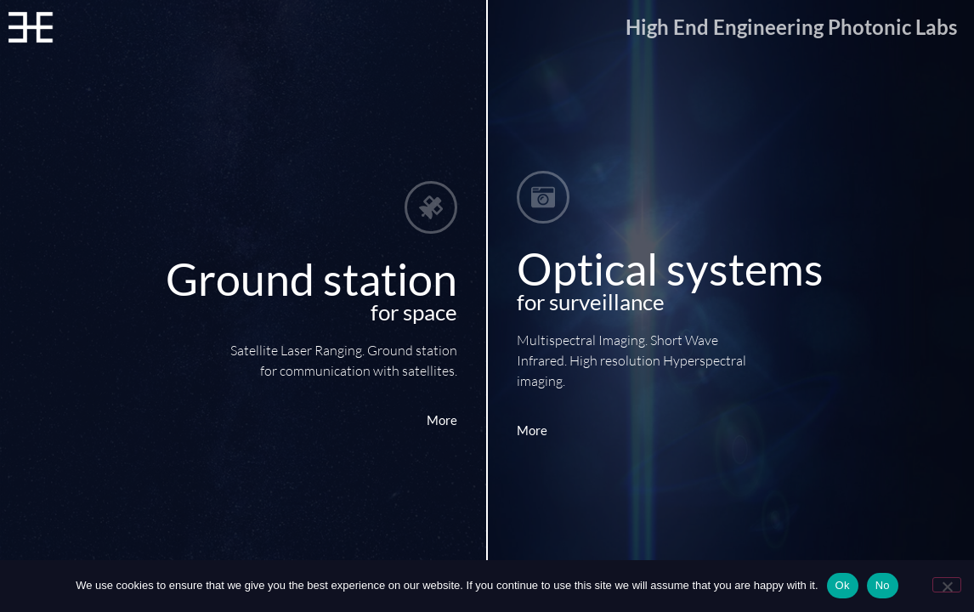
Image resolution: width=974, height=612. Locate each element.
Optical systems (670, 268)
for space (414, 312)
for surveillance (591, 301)
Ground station (311, 278)
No (882, 585)
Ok (842, 585)
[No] (946, 584)
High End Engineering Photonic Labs (791, 26)
